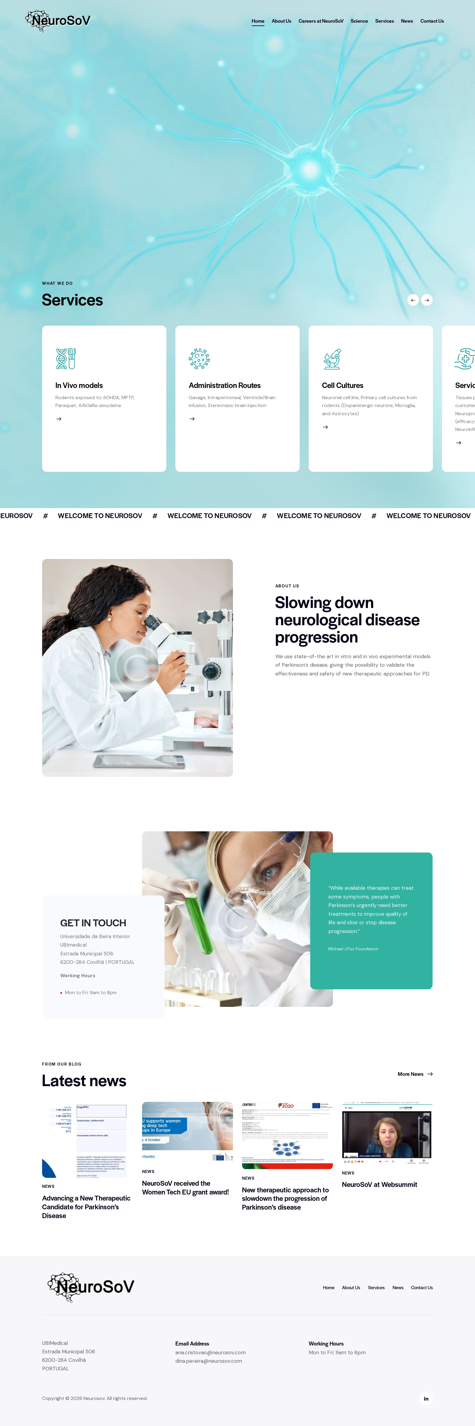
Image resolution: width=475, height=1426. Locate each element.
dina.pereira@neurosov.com (208, 1361)
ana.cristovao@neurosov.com (210, 1352)
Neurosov (94, 1398)
